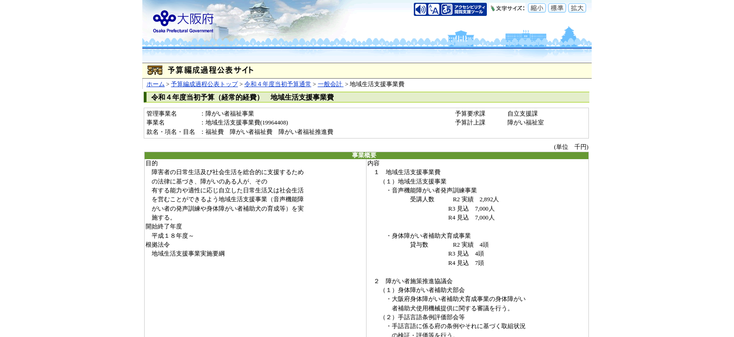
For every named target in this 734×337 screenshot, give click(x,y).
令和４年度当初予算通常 (277, 84)
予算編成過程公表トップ (204, 84)
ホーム (156, 84)
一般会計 (331, 84)
